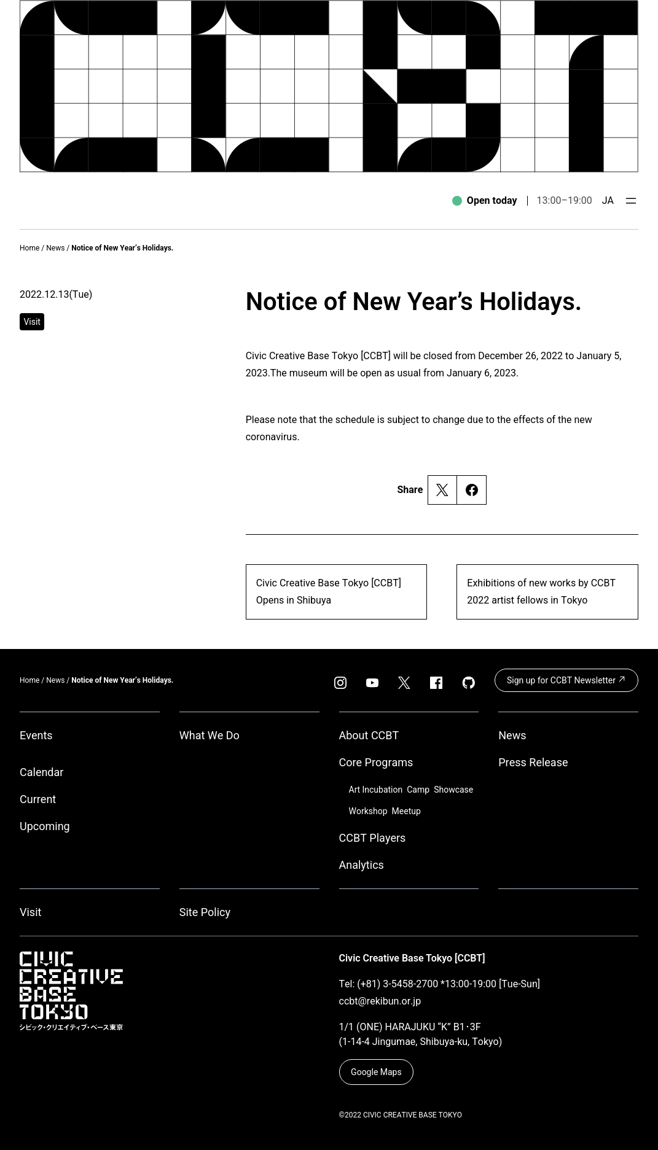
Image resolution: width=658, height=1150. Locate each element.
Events (36, 735)
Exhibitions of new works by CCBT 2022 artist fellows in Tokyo (541, 591)
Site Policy (204, 912)
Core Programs (376, 762)
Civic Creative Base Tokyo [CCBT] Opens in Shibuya (328, 591)
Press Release (533, 762)
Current (38, 799)
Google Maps (376, 1072)
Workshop (368, 811)
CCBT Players (372, 837)
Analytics (361, 864)
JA (608, 200)
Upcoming (45, 826)
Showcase (453, 790)
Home (29, 248)
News (55, 248)
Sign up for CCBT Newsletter (566, 679)
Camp (418, 790)
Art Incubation (376, 790)
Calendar (41, 772)
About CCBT (369, 735)
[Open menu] (631, 200)
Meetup (406, 811)
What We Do (209, 735)
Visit (30, 912)
